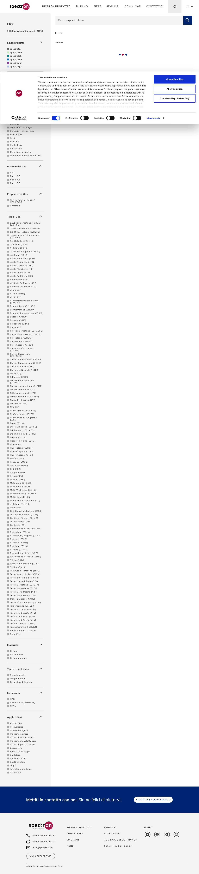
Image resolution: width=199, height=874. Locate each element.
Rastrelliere (16, 145)
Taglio (13, 765)
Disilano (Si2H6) (18, 404)
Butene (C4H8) (18, 320)
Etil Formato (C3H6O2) (22, 430)
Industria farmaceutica (22, 737)
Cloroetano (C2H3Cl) (21, 338)
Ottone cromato (18, 658)
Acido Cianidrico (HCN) (22, 262)
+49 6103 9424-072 (43, 841)
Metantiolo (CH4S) (20, 486)
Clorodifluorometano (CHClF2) (26, 334)
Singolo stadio (17, 675)
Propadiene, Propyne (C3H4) (25, 536)
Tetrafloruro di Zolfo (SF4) (24, 581)
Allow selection (174, 17)
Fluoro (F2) (16, 444)
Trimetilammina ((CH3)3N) (24, 627)
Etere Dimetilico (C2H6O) (23, 427)
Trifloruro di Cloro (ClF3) (23, 620)
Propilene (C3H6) (19, 546)
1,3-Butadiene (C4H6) (21, 241)
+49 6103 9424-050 (43, 835)
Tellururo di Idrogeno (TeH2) (25, 571)
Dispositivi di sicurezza (22, 131)
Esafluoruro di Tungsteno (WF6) (23, 419)
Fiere (70, 846)
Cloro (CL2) (16, 327)
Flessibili (14, 141)
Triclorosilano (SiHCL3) (22, 606)
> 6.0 (12, 173)
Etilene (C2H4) (18, 437)
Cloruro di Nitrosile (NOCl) (24, 370)
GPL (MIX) (15, 469)
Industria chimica (19, 734)
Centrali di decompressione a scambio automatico (25, 101)
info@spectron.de (42, 847)
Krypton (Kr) (16, 476)
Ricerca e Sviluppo (20, 751)
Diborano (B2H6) (19, 377)
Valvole (14, 118)
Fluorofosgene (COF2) (22, 451)
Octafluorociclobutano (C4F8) (26, 511)
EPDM (13, 706)
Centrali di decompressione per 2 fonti (24, 96)
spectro (16, 56)
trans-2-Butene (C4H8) (22, 599)
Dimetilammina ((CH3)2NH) (24, 397)
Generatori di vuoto (20, 152)
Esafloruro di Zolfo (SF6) (23, 411)
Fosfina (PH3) (17, 458)
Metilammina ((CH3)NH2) (23, 493)
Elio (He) (14, 407)
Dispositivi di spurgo (21, 127)
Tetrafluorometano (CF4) (23, 595)
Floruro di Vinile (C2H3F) (23, 441)
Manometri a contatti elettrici (26, 155)
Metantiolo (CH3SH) (21, 483)
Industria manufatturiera (23, 741)
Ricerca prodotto (80, 827)
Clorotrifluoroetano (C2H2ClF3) (20, 355)
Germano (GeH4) (19, 465)
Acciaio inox (16, 655)
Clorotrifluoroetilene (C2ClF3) (26, 359)
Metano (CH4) (17, 479)
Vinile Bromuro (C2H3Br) (23, 630)
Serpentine (16, 148)
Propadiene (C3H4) (20, 532)
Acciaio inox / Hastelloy (22, 703)
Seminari (110, 827)
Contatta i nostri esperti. (153, 799)
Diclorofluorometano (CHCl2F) (26, 386)
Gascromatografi (19, 730)
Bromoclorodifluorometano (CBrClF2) (24, 302)
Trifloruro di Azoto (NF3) (23, 613)
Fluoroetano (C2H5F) (21, 448)
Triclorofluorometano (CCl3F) (25, 602)
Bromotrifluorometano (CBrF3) (26, 313)
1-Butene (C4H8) (19, 244)
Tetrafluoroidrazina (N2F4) (24, 592)
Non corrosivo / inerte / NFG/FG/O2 (22, 201)
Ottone (14, 651)
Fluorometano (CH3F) (21, 455)
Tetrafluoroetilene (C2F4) (23, 588)
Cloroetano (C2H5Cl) (21, 341)
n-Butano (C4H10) (20, 504)
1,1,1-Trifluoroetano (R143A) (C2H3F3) (25, 224)
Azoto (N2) (15, 297)
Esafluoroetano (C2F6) (22, 414)
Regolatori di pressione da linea (24, 85)
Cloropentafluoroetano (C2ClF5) (22, 349)
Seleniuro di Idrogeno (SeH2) (25, 557)
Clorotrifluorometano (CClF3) (25, 363)
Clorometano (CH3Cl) (21, 345)
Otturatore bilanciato (21, 682)
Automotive (16, 723)
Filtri (12, 138)
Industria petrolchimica (22, 744)
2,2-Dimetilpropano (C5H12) (25, 251)
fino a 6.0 (15, 176)
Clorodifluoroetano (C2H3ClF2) (26, 331)
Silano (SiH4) (17, 560)
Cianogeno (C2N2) (20, 324)
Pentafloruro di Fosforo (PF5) (25, 529)
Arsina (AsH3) (17, 294)
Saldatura (15, 755)
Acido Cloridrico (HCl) (21, 266)
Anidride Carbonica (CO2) (23, 287)
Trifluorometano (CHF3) (22, 623)
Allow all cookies (175, 7)
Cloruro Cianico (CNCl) (22, 366)
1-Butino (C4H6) (19, 248)
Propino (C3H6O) (19, 550)
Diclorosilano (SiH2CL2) (22, 390)
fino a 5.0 (15, 183)
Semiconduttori (18, 758)
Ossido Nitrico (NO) (20, 522)
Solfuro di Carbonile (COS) (24, 564)
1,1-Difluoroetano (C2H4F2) (25, 228)
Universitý (15, 772)
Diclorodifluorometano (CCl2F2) (22, 382)
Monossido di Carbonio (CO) (25, 500)
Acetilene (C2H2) (19, 255)
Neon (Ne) (15, 507)
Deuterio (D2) (17, 373)
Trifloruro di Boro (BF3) (22, 616)
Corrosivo (15, 206)
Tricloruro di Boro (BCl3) (23, 609)
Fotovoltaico (16, 727)
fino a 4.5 (15, 180)
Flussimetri (16, 134)
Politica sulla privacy (120, 839)
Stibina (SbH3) (18, 567)
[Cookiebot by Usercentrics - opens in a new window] (19, 47)
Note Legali (112, 833)
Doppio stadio (17, 679)
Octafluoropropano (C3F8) (24, 515)
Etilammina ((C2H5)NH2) (23, 434)
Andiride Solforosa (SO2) (23, 283)
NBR (12, 699)
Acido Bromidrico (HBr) (22, 258)
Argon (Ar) (15, 290)
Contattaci (75, 833)
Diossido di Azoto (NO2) (23, 400)
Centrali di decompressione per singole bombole (24, 90)
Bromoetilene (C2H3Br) (22, 306)
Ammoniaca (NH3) (19, 280)
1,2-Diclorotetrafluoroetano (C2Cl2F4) (24, 236)
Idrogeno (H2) (17, 472)
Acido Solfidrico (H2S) (22, 276)
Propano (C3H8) (18, 539)
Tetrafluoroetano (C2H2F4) (24, 585)
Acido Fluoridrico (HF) (21, 269)
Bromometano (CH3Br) (22, 310)
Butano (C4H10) (18, 317)
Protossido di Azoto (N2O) (24, 553)
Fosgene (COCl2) (19, 462)
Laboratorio (16, 748)
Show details (153, 46)
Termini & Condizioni (118, 846)
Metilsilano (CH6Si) (20, 497)
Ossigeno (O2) (17, 525)
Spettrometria (17, 762)
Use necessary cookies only (174, 27)
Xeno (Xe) (15, 634)
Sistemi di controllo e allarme (25, 115)
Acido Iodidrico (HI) (20, 273)
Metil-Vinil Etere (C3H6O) (23, 490)
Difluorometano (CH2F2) (23, 393)
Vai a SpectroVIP (40, 856)
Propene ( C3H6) (19, 543)
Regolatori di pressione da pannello (24, 123)
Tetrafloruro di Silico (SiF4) (24, 578)
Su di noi (73, 839)
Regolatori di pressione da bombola (24, 110)
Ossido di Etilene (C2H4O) (24, 518)
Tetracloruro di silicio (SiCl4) (25, 574)
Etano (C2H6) (17, 423)
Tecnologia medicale (21, 769)
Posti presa (16, 106)
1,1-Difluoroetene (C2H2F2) (25, 232)
